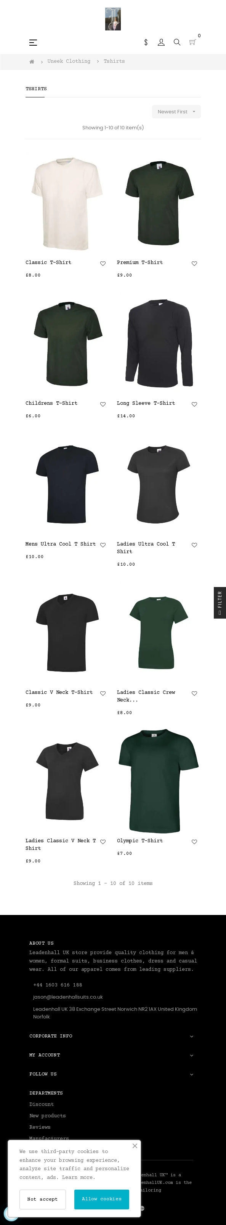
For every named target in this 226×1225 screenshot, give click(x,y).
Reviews (40, 1128)
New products (47, 1116)
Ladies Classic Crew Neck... (146, 696)
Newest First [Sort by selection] (179, 111)
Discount (41, 1105)
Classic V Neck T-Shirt (59, 693)
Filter (220, 605)
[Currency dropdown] (146, 42)
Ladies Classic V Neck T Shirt (61, 845)
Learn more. (79, 1178)
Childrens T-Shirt (51, 404)
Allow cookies (102, 1199)
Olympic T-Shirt (140, 841)
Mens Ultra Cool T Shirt (61, 544)
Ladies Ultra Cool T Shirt (146, 548)
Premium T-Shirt (140, 263)
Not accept (42, 1199)
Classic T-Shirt (48, 263)
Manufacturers (49, 1139)
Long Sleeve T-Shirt (146, 404)
